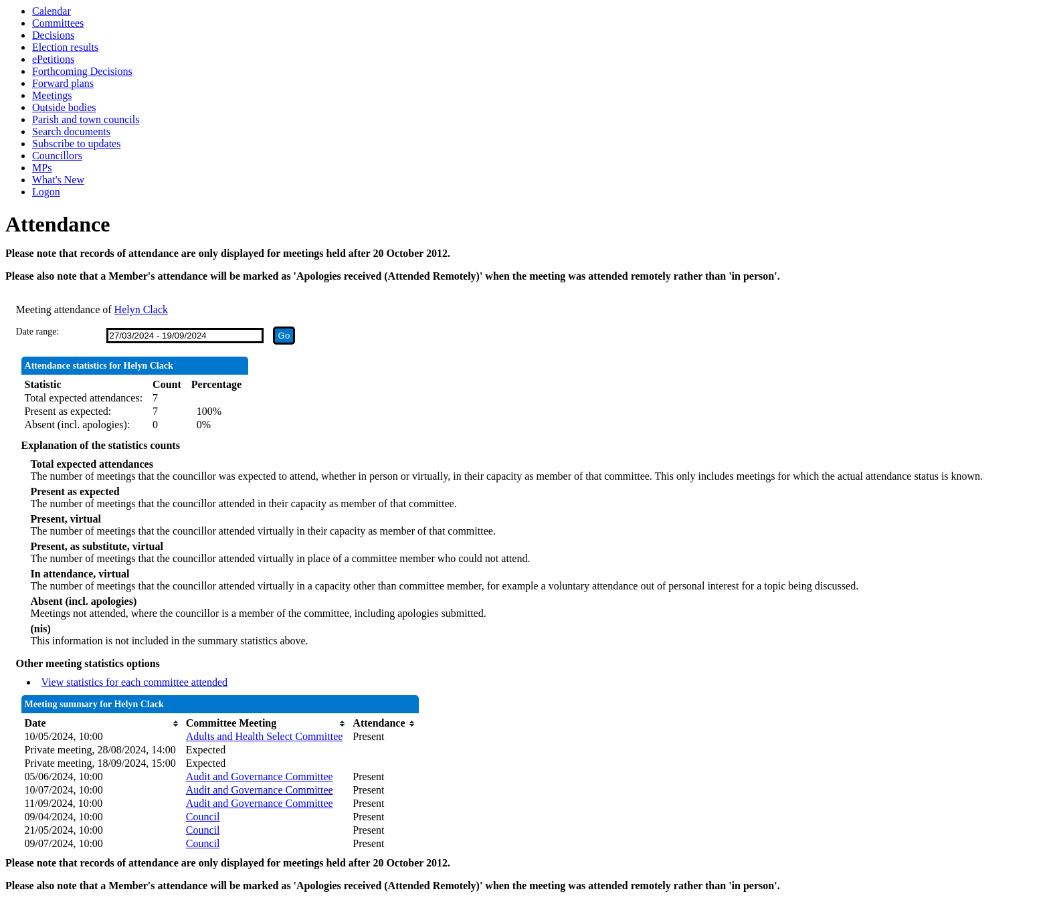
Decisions (53, 35)
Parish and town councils (85, 119)
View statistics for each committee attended (134, 682)
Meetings (52, 95)
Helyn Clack (141, 309)
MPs (42, 167)
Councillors (57, 155)
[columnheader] (102, 723)
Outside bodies (64, 107)
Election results (65, 47)
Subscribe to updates (76, 143)
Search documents (71, 131)
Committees (58, 23)
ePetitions (53, 59)
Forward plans (63, 83)
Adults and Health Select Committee (264, 736)
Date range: (38, 332)
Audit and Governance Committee (259, 776)
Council (203, 816)
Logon (46, 191)
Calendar (51, 11)
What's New (58, 179)
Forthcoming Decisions (82, 71)
